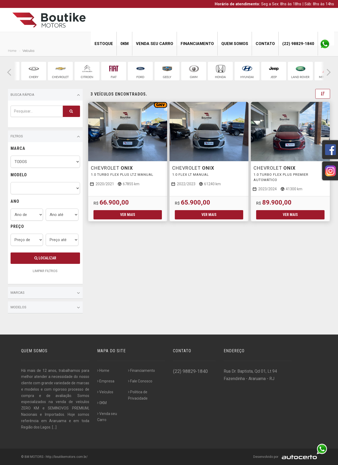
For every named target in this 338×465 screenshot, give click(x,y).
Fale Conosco (140, 381)
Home (12, 51)
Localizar (45, 258)
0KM (124, 43)
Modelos (45, 307)
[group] (33, 71)
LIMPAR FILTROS (45, 271)
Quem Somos (234, 43)
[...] (54, 427)
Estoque (104, 43)
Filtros (45, 136)
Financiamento (197, 43)
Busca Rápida (45, 95)
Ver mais (127, 215)
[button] (9, 72)
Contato (265, 43)
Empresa (105, 381)
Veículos (105, 392)
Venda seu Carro (154, 43)
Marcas (45, 293)
